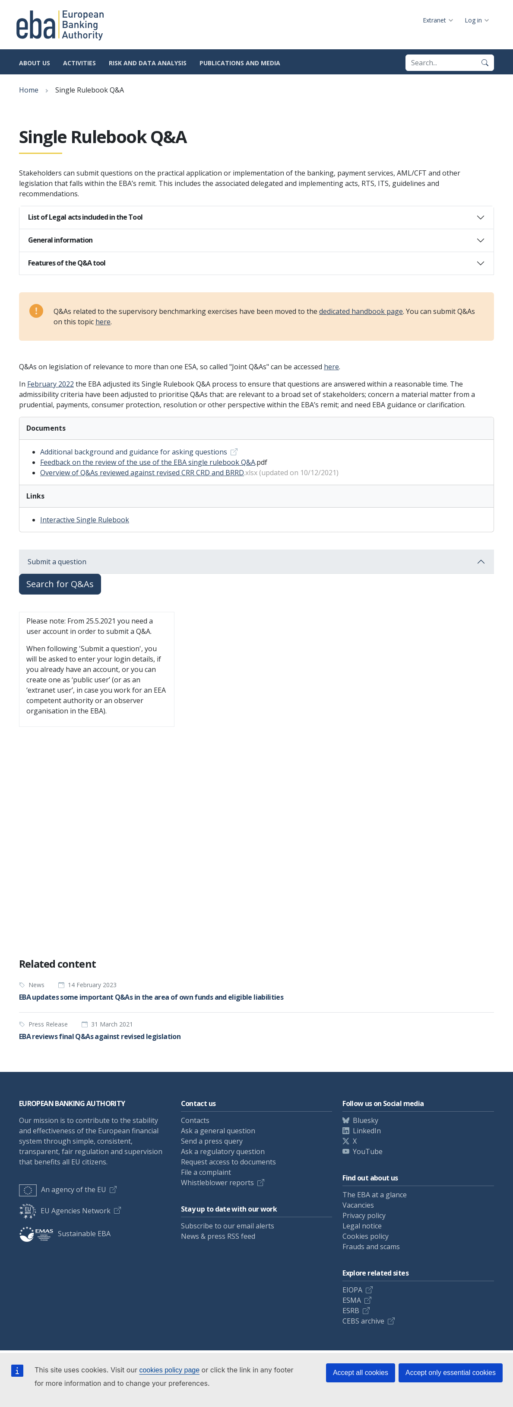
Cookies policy (365, 1236)
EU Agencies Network (65, 1210)
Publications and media (240, 63)
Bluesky (365, 1120)
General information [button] (60, 240)
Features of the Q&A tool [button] (66, 263)
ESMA (351, 1300)
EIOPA (352, 1290)
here (103, 321)
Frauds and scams (371, 1246)
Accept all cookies (360, 1372)
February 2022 (50, 384)
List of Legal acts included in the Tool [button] (85, 217)
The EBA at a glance (374, 1194)
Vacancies (358, 1205)
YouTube (368, 1151)
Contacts (195, 1120)
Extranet (434, 20)
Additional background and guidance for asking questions (133, 452)
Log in (473, 20)
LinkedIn (367, 1130)
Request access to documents (228, 1162)
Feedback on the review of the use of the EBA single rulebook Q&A (147, 462)
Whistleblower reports (217, 1182)
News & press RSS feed (218, 1236)
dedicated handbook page (361, 311)
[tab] (256, 217)
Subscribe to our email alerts (227, 1226)
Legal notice (362, 1226)
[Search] (485, 62)
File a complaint (206, 1172)
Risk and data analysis (148, 63)
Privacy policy (364, 1215)
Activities (79, 63)
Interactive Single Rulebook (84, 519)
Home (28, 90)
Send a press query (212, 1141)
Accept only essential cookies (450, 1372)
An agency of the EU (62, 1189)
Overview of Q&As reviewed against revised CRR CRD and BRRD (142, 472)
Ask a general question (218, 1130)
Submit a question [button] (57, 561)
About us (34, 63)
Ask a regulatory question (223, 1151)
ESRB (350, 1310)
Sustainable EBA (65, 1233)
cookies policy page (169, 1370)
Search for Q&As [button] (60, 584)
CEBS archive (363, 1321)
